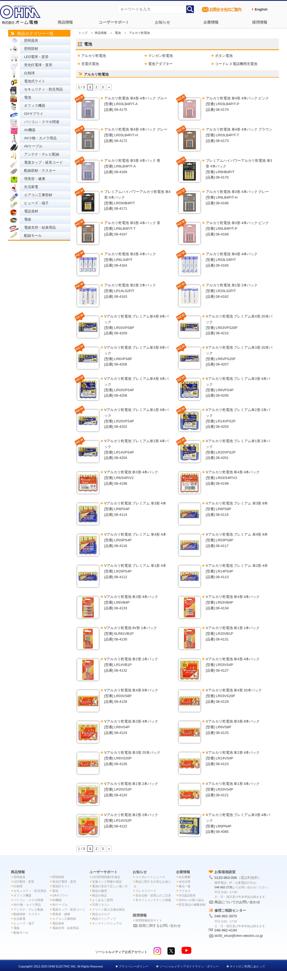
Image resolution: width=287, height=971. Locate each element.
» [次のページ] (109, 87)
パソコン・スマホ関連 (41, 122)
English (261, 9)
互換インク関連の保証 (107, 881)
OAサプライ (33, 114)
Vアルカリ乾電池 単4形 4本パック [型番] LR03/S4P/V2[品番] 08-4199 (233, 478)
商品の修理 (99, 890)
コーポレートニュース (150, 877)
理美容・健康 (34, 179)
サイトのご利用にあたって (247, 966)
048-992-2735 (223, 887)
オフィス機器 (34, 105)
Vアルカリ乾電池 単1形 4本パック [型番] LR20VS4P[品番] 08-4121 (233, 789)
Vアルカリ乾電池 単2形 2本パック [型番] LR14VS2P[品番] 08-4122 (131, 820)
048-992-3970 (225, 916)
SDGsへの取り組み (191, 900)
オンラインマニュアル (107, 923)
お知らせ (162, 22)
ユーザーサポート (114, 22)
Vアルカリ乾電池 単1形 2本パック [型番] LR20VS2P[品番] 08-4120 (131, 789)
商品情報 (65, 22)
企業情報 (210, 22)
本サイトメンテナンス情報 (153, 900)
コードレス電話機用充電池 (236, 64)
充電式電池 (90, 64)
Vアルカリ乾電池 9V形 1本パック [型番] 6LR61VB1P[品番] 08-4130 (130, 633)
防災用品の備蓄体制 (192, 904)
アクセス (185, 890)
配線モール (33, 236)
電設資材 (31, 211)
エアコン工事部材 (38, 195)
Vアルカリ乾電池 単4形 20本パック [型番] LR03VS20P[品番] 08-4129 (234, 696)
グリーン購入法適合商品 (108, 909)
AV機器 (29, 130)
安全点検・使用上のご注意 (153, 895)
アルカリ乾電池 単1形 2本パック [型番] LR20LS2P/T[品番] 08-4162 (231, 291)
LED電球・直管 (36, 57)
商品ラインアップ (104, 918)
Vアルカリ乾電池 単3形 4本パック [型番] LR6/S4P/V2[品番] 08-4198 (131, 478)
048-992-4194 (225, 930)
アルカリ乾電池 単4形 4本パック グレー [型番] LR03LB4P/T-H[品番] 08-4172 (135, 135)
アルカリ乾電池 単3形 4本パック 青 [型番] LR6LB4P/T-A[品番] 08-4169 (132, 166)
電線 (27, 219)
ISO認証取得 (187, 895)
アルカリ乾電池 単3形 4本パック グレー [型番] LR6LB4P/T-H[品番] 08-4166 (237, 197)
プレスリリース (145, 890)
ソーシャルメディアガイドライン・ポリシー (189, 966)
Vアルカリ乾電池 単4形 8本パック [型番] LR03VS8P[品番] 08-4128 (131, 696)
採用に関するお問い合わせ (160, 926)
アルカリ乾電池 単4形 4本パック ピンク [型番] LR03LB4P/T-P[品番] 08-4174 (237, 104)
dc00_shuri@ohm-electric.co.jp (238, 936)
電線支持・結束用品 (40, 227)
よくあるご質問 (102, 900)
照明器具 (31, 40)
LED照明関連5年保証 (106, 877)
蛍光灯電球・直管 (38, 65)
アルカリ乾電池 (93, 56)
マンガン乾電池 (160, 56)
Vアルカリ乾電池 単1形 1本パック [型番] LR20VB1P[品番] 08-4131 (233, 633)
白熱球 (29, 73)
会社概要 (185, 877)
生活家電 (31, 187)
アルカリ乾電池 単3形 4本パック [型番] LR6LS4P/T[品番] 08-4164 (130, 259)
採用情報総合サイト (148, 920)
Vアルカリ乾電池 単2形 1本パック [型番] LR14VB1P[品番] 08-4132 (131, 664)
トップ (83, 32)
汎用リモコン (101, 904)
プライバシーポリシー (133, 966)
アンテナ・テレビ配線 (41, 154)
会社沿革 (185, 881)
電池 (27, 97)
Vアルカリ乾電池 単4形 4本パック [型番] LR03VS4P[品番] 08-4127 (233, 664)
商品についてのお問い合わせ (237, 902)
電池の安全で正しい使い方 (110, 886)
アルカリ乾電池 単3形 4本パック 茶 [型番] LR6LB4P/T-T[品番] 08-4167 (132, 228)
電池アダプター (160, 64)
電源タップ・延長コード (43, 162)
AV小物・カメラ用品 (40, 138)
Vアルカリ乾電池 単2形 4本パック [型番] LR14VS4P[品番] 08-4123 (233, 758)
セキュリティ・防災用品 (43, 89)
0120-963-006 (225, 878)
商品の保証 (99, 895)
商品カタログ (101, 914)
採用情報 (259, 22)
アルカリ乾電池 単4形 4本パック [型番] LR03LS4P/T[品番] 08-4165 (231, 259)
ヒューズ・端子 (36, 203)
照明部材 (31, 49)
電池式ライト (34, 81)
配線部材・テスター (40, 171)
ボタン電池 (224, 56)
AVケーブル (33, 146)
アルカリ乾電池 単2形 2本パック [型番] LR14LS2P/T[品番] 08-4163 (130, 291)
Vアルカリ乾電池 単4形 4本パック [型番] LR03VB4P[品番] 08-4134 (233, 602)
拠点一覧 (185, 886)
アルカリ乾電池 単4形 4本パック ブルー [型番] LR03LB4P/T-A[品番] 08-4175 (135, 104)
